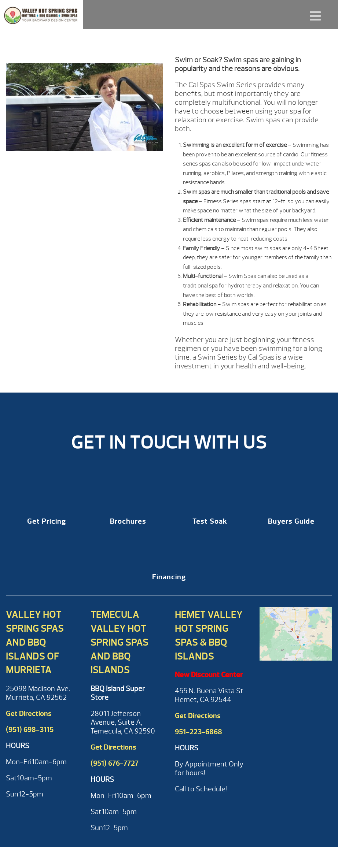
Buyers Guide (291, 521)
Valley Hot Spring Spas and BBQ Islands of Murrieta (35, 642)
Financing (169, 577)
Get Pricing (46, 521)
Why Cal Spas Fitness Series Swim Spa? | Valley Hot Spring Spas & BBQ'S (41, 14)
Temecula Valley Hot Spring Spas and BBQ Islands (119, 642)
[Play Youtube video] (84, 111)
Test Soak (209, 521)
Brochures (128, 521)
